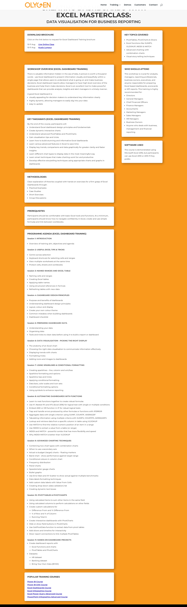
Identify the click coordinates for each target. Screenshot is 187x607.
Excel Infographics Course (39, 591)
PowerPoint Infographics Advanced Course (47, 597)
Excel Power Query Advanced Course (44, 594)
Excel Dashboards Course (39, 588)
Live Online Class (46, 44)
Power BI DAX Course (37, 585)
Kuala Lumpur (45, 47)
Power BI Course (35, 581)
